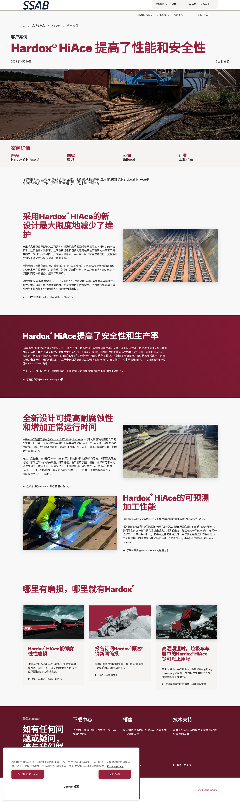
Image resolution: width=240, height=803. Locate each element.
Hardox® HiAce (25, 159)
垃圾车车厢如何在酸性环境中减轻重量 (184, 684)
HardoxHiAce (68, 355)
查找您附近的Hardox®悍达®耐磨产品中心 (46, 486)
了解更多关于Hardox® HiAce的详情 (43, 379)
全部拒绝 (101, 774)
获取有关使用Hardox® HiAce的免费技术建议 (48, 297)
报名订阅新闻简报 (106, 674)
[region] (71, 773)
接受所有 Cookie (40, 774)
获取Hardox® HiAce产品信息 (45, 678)
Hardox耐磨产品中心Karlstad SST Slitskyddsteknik (55, 439)
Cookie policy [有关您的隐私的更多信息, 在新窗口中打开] (115, 766)
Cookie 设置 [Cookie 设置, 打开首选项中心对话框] (71, 786)
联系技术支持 (182, 764)
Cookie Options (207, 790)
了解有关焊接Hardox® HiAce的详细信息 (145, 550)
